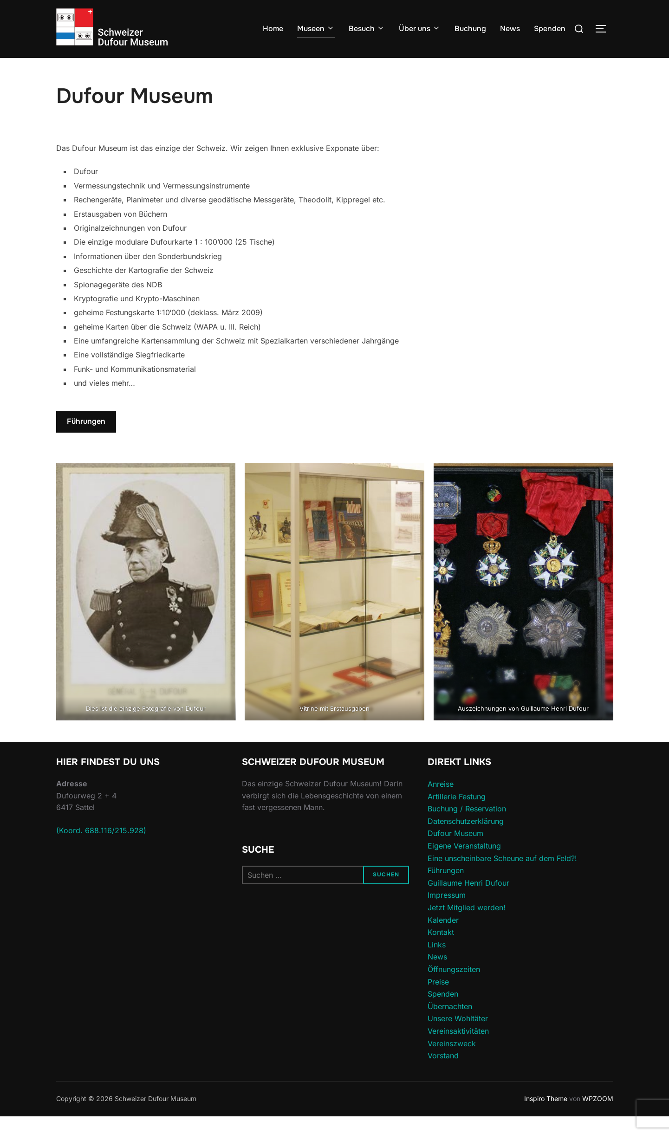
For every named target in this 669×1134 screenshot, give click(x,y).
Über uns (420, 28)
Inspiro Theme (545, 1117)
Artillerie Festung (457, 814)
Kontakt (441, 950)
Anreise (441, 802)
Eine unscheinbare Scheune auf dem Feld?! (502, 876)
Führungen (86, 439)
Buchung (470, 28)
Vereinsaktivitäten (458, 1049)
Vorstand (443, 1073)
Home (273, 28)
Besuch (367, 28)
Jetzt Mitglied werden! (467, 925)
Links (437, 962)
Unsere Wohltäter (458, 1036)
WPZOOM (597, 1117)
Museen (316, 28)
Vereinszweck (452, 1061)
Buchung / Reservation (467, 826)
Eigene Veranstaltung (464, 863)
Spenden (549, 28)
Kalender (443, 937)
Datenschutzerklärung (466, 839)
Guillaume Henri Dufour (468, 901)
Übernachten (450, 1024)
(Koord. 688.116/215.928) (101, 848)
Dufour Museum (455, 851)
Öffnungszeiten (454, 987)
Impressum (447, 913)
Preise (438, 999)
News (510, 28)
